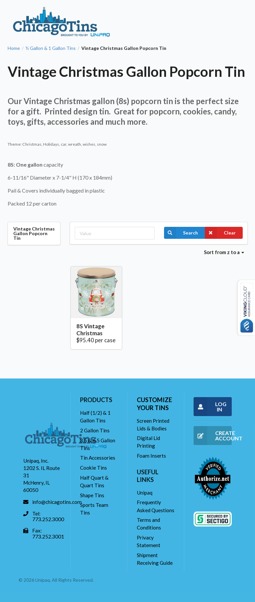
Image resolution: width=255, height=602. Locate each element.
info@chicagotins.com (57, 502)
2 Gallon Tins (95, 430)
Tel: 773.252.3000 (48, 517)
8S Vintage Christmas (90, 330)
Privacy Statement (148, 541)
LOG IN (210, 406)
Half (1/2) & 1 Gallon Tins (95, 416)
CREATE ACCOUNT (213, 435)
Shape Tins (92, 495)
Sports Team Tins (94, 509)
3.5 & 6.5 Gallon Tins (97, 444)
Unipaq (144, 493)
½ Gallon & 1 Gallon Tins (51, 48)
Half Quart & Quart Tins (94, 481)
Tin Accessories (97, 458)
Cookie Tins (93, 468)
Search (181, 233)
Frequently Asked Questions (155, 506)
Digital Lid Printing (148, 442)
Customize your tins (154, 403)
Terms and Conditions (149, 523)
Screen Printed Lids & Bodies (153, 424)
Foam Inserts (151, 456)
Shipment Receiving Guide (155, 559)
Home (14, 48)
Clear (220, 233)
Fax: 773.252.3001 (48, 533)
